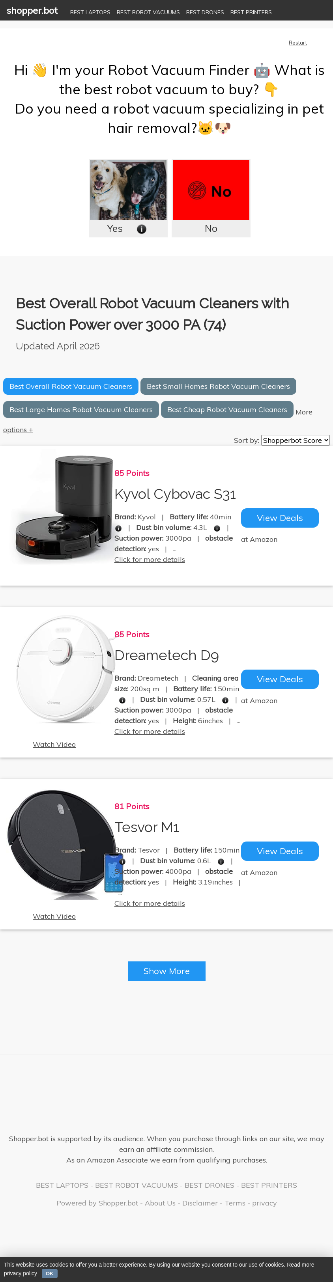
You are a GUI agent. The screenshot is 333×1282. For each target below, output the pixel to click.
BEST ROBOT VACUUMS (148, 12)
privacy (264, 1202)
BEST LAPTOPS (90, 12)
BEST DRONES (205, 12)
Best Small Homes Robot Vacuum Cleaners (218, 386)
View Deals (280, 518)
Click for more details (149, 559)
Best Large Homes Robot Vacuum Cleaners (81, 409)
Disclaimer (200, 1202)
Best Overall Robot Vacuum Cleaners (70, 386)
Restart (298, 42)
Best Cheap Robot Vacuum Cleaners (227, 409)
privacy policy (20, 1273)
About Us (160, 1202)
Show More (167, 971)
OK (50, 1273)
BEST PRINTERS (251, 12)
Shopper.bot (118, 1202)
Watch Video (54, 744)
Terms (234, 1202)
